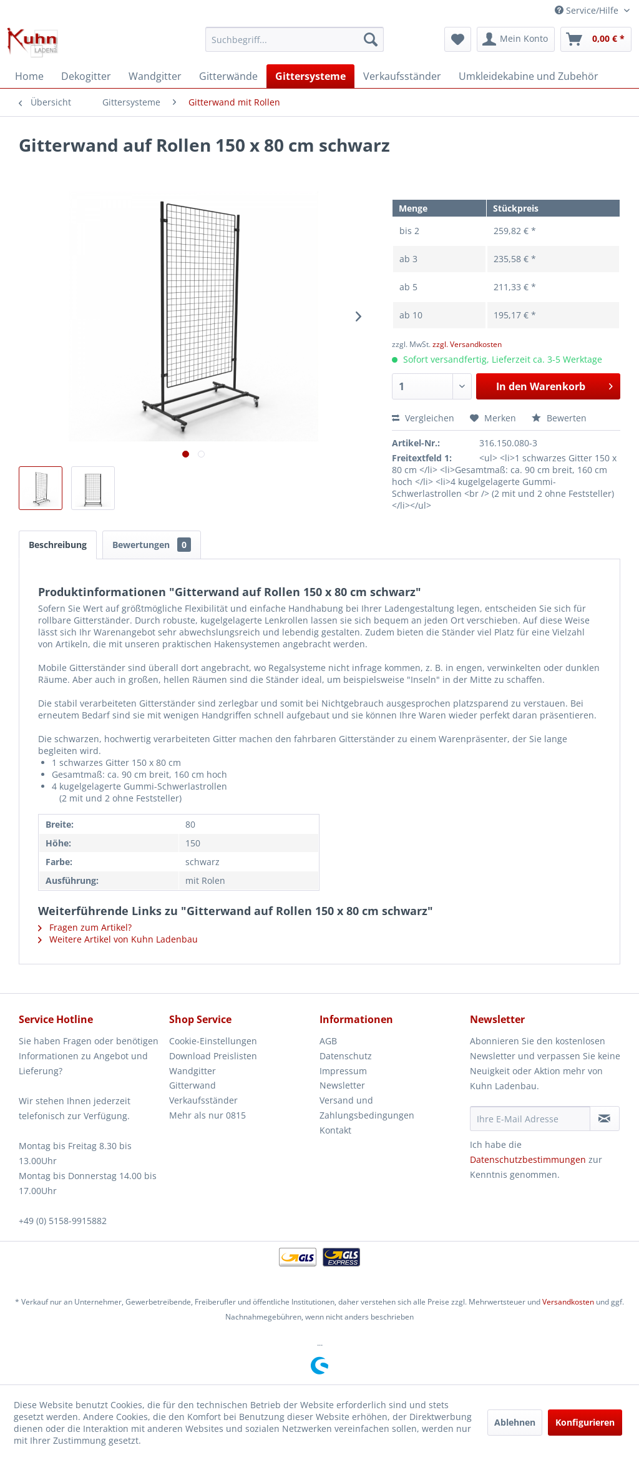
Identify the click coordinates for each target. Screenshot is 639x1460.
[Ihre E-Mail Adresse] (530, 1118)
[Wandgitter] (155, 76)
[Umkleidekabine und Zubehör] (528, 76)
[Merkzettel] (457, 39)
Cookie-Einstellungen (213, 1041)
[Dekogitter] (86, 76)
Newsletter (342, 1085)
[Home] (29, 76)
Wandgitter (192, 1071)
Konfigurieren (585, 1422)
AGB (328, 1041)
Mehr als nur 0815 (207, 1115)
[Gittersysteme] (310, 76)
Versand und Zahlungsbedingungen (367, 1107)
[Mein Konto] (516, 39)
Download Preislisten (213, 1056)
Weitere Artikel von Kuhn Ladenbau (118, 939)
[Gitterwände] (228, 76)
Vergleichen (423, 418)
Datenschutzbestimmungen (528, 1159)
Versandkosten (568, 1301)
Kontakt (335, 1130)
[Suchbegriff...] (294, 39)
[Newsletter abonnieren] (605, 1118)
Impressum (343, 1071)
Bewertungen (151, 544)
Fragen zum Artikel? (85, 927)
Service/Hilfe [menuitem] (588, 10)
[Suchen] (371, 39)
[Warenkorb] (596, 39)
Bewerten (559, 418)
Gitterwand (192, 1085)
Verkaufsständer (203, 1100)
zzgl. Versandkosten (467, 344)
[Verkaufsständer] (402, 76)
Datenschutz (346, 1056)
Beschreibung (58, 545)
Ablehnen (514, 1422)
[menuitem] (294, 39)
